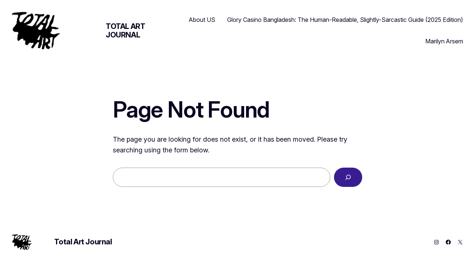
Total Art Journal (125, 30)
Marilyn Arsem (444, 41)
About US (202, 19)
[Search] (348, 177)
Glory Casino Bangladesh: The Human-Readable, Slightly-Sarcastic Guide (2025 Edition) (345, 19)
